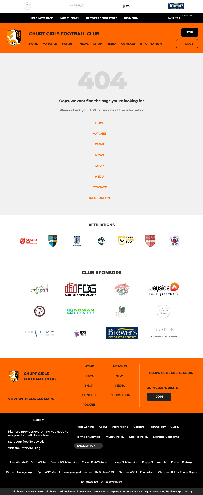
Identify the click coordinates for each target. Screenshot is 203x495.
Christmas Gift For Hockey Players (101, 481)
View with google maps (31, 399)
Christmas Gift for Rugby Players (177, 472)
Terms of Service (88, 437)
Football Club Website (64, 462)
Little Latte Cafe (41, 18)
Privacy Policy (114, 437)
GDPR (174, 427)
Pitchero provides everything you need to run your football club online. (38, 433)
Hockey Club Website (124, 462)
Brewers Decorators (101, 18)
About (103, 427)
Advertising (120, 427)
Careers (138, 427)
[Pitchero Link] (190, 19)
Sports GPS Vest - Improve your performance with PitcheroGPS (76, 472)
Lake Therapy (69, 18)
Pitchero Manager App (19, 472)
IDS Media (131, 18)
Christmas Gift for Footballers (135, 472)
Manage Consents (166, 437)
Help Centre (85, 427)
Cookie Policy (138, 437)
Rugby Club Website (154, 462)
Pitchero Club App (182, 462)
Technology (157, 427)
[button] (33, 44)
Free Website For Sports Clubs (28, 462)
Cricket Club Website (94, 462)
